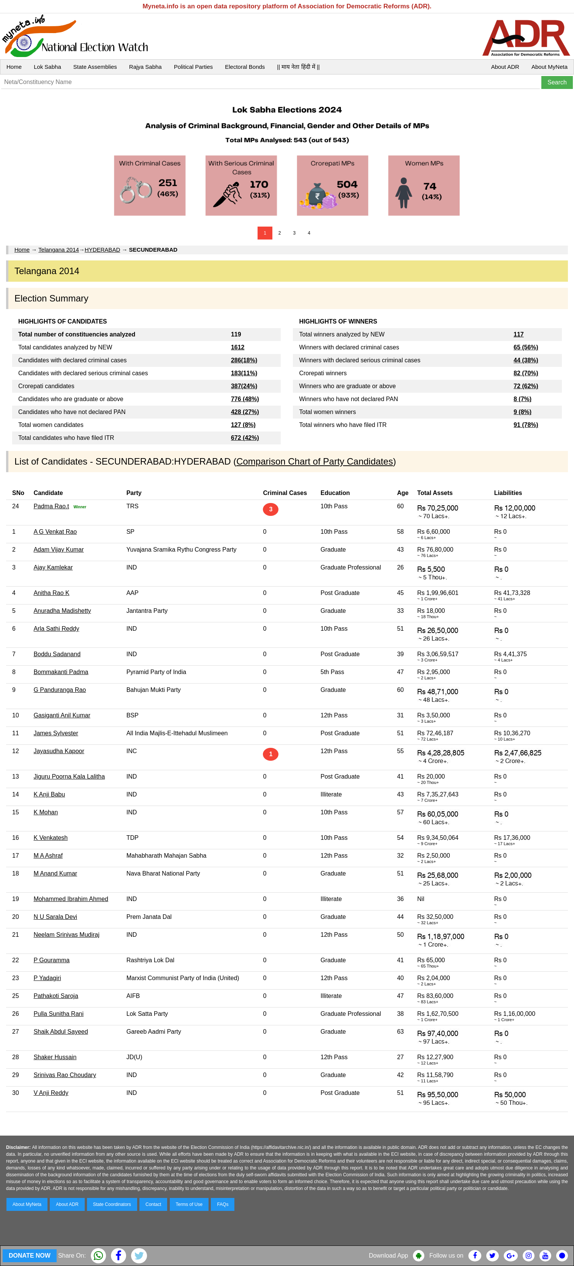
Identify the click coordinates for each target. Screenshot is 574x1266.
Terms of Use (189, 1204)
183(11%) (244, 373)
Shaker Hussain (54, 1057)
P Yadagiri (47, 978)
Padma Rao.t (51, 506)
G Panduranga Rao (59, 690)
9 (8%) (522, 412)
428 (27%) (245, 412)
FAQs (222, 1204)
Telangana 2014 (58, 249)
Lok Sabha (47, 66)
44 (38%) (526, 360)
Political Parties (193, 66)
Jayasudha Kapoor (58, 751)
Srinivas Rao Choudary (64, 1075)
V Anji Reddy (50, 1093)
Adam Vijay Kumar (58, 549)
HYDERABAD (102, 249)
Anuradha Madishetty (62, 611)
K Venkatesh (50, 837)
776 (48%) (245, 399)
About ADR (505, 66)
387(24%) (244, 386)
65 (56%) (526, 347)
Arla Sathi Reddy (56, 628)
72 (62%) (526, 386)
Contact (153, 1204)
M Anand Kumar (55, 873)
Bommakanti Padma (60, 672)
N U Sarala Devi (55, 917)
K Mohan (45, 812)
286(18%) (244, 360)
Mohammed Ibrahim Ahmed (70, 899)
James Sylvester (55, 733)
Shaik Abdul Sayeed (60, 1031)
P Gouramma (51, 960)
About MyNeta (549, 66)
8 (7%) (522, 399)
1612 (238, 347)
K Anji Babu (49, 794)
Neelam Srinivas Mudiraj (66, 934)
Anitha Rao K (51, 593)
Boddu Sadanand (57, 654)
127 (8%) (243, 425)
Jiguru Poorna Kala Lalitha (69, 776)
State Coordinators (112, 1204)
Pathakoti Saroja (55, 996)
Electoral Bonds (245, 66)
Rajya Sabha (145, 66)
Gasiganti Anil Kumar (61, 715)
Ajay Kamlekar (53, 567)
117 (519, 334)
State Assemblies (95, 66)
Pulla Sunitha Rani (58, 1014)
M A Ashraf (47, 855)
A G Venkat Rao (55, 531)
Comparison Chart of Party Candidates (314, 461)
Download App (388, 1255)
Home (14, 66)
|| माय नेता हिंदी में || (298, 66)
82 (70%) (526, 373)
